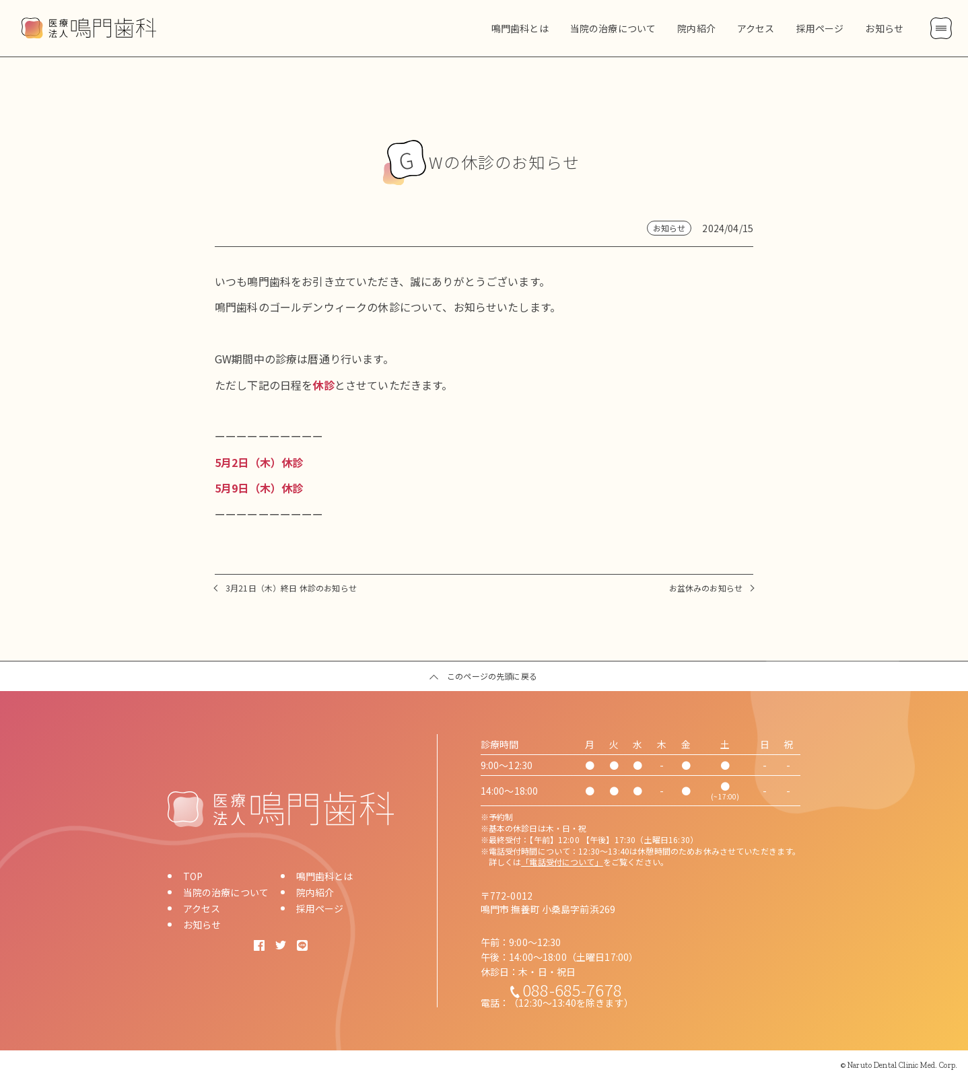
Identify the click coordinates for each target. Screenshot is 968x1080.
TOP (193, 876)
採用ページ (320, 908)
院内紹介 (315, 892)
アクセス (202, 908)
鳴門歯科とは (324, 876)
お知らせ (202, 924)
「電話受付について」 (562, 861)
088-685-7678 (572, 989)
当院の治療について (226, 892)
